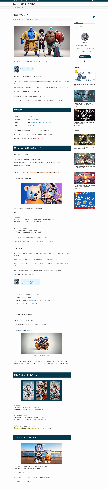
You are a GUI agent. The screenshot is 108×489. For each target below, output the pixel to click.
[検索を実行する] (94, 17)
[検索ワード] (84, 17)
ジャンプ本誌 (80, 26)
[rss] (91, 1)
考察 (78, 29)
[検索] (94, 1)
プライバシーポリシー (24, 303)
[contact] (93, 1)
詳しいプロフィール (85, 58)
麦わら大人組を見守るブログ (24, 4)
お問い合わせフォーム (31, 300)
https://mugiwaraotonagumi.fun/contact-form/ (41, 122)
